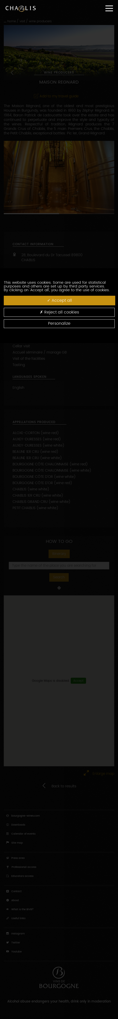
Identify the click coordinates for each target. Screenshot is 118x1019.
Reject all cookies (59, 312)
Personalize (59, 323)
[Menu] (109, 8)
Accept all (59, 300)
